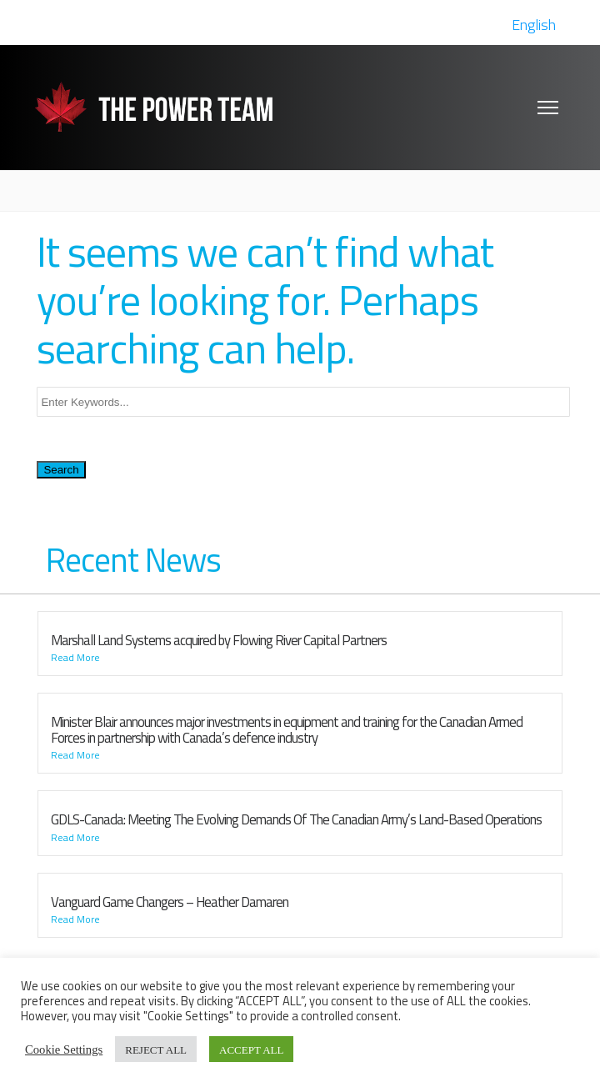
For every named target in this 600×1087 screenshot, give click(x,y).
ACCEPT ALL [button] (251, 1049)
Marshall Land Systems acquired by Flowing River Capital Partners (219, 640)
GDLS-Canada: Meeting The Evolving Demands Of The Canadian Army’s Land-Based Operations (296, 819)
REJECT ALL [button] (156, 1049)
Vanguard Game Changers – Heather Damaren (169, 902)
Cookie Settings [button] (63, 1048)
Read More (75, 658)
